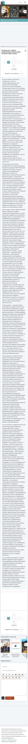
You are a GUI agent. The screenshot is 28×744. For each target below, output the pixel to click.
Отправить (10, 698)
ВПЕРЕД (14, 69)
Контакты (3, 739)
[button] (3, 674)
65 (14, 65)
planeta (4, 3)
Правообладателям (12, 739)
